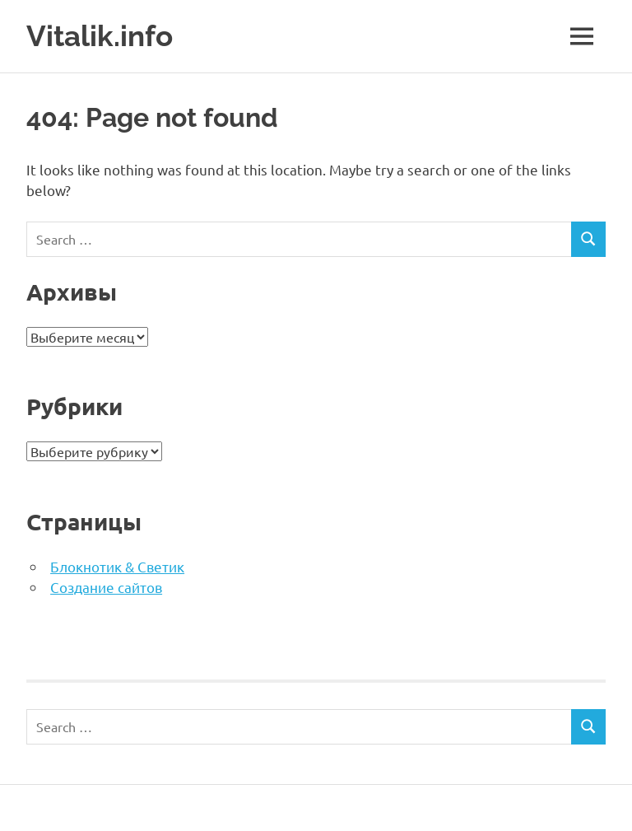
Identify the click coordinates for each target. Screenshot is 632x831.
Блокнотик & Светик (117, 566)
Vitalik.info (99, 36)
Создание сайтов (106, 586)
